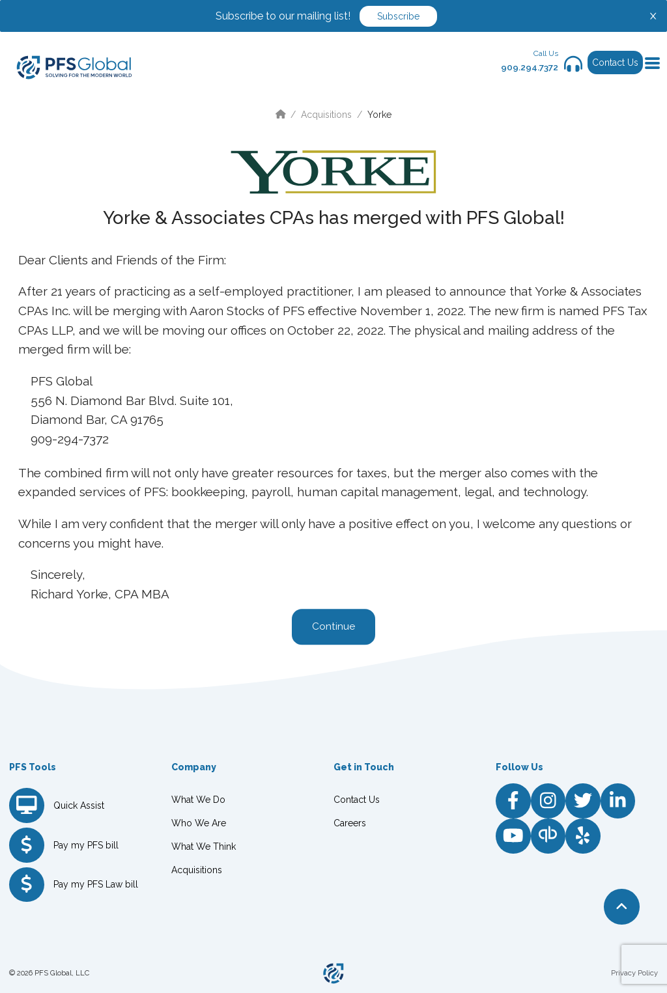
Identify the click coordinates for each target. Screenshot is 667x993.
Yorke (379, 114)
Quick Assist (78, 805)
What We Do (198, 799)
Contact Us (615, 62)
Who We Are (198, 823)
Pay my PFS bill (86, 845)
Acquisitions (326, 114)
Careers (350, 823)
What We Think (203, 846)
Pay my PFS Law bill (95, 884)
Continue (333, 627)
